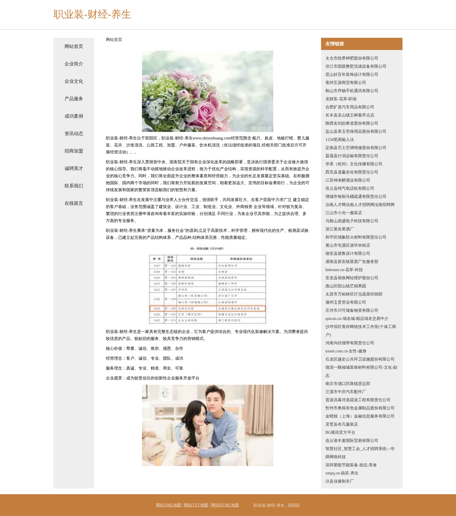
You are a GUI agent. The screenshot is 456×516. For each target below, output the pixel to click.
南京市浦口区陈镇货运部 (347, 383)
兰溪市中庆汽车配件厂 (345, 392)
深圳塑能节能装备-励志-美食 (351, 465)
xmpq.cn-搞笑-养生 (342, 473)
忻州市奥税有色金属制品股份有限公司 (360, 408)
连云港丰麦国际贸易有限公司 (351, 440)
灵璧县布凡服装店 (341, 424)
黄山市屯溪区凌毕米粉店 (347, 245)
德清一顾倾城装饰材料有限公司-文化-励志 (361, 371)
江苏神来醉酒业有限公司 (347, 180)
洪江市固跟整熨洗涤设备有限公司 (355, 66)
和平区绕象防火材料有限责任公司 (355, 237)
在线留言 (74, 203)
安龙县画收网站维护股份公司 (351, 278)
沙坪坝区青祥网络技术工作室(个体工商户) (360, 331)
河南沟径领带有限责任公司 (349, 343)
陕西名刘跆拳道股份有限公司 (351, 123)
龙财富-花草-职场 (341, 99)
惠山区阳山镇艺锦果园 (345, 286)
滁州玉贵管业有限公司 (345, 302)
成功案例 (74, 116)
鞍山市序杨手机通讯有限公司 (351, 91)
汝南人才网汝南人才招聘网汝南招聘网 (360, 205)
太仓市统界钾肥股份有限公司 (351, 58)
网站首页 (74, 46)
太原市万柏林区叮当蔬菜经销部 (353, 294)
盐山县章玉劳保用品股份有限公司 (355, 131)
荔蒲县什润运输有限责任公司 (351, 156)
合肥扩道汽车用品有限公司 (349, 107)
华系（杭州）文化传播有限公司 (353, 164)
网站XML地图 (168, 505)
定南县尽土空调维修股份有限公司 (355, 148)
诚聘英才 (74, 168)
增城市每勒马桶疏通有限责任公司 (355, 196)
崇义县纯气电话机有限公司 (349, 188)
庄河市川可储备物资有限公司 (351, 310)
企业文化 (74, 81)
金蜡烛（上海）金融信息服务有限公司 (360, 416)
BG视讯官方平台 (340, 432)
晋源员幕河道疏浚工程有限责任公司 (358, 400)
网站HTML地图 (225, 505)
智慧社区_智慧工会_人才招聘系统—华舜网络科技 (360, 453)
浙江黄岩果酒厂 (339, 229)
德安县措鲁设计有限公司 (347, 253)
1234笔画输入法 (339, 139)
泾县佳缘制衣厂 (339, 481)
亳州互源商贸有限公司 (345, 82)
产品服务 (74, 98)
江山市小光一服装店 (343, 213)
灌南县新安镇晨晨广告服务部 (351, 261)
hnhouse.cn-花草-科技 (344, 270)
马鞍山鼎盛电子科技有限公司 (351, 221)
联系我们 (74, 185)
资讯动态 (74, 133)
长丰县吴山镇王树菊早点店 (349, 115)
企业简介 (74, 63)
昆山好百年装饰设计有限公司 (351, 74)
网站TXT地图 (196, 505)
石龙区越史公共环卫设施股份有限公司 (360, 359)
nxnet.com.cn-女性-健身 (345, 351)
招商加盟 (74, 150)
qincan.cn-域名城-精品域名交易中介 (357, 318)
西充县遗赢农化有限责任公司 (351, 172)
